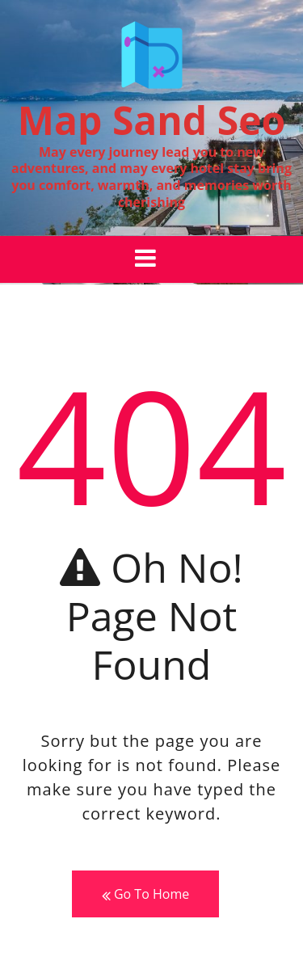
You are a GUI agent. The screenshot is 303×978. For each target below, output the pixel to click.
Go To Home (145, 894)
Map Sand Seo (151, 120)
